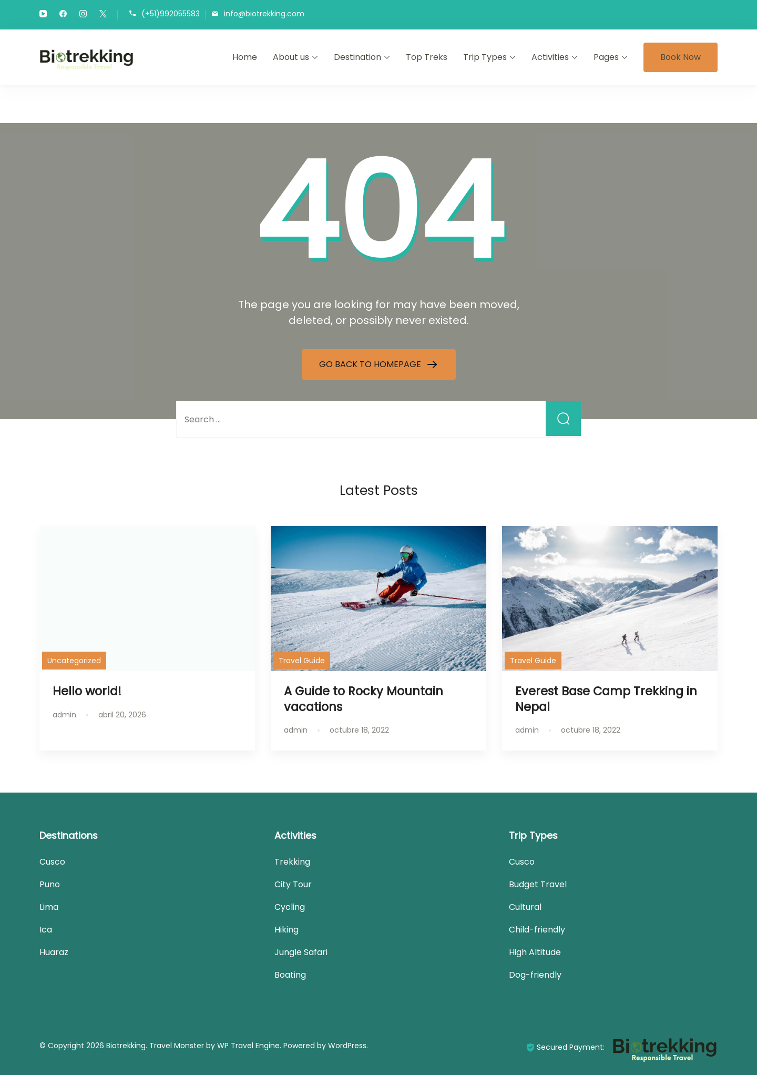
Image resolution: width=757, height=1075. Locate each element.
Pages (606, 57)
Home (244, 57)
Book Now (680, 57)
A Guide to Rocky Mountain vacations (363, 699)
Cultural (525, 907)
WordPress (347, 1045)
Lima (48, 907)
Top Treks (426, 57)
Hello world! (87, 691)
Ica (45, 930)
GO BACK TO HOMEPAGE (371, 364)
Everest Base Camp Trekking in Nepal (606, 699)
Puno (49, 884)
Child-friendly (537, 930)
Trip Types (485, 57)
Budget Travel (538, 884)
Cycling (289, 907)
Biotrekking (126, 1045)
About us (291, 57)
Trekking (292, 862)
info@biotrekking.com (264, 14)
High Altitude (535, 952)
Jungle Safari (301, 952)
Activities (550, 57)
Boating (290, 975)
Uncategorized (74, 660)
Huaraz (53, 952)
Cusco (52, 862)
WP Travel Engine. (249, 1045)
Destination (357, 57)
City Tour (293, 884)
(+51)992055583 (170, 14)
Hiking (286, 930)
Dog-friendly (535, 975)
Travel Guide (302, 660)
